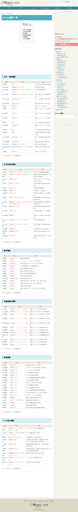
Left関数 (4, 183)
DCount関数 (5, 311)
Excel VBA (45, 8)
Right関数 (4, 206)
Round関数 (5, 278)
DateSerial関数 (5, 98)
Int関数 (4, 270)
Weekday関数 (5, 144)
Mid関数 (4, 197)
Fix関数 (4, 268)
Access (21, 8)
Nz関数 (4, 400)
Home (8, 8)
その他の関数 (26, 38)
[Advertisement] (27, 58)
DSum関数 (4, 339)
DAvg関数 (4, 309)
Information (57, 8)
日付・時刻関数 (27, 29)
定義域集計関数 (27, 35)
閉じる (29, 24)
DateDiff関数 (5, 89)
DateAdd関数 (5, 87)
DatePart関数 (5, 94)
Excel (33, 8)
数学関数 (25, 33)
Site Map (70, 8)
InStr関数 (4, 172)
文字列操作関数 (27, 31)
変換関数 (25, 36)
